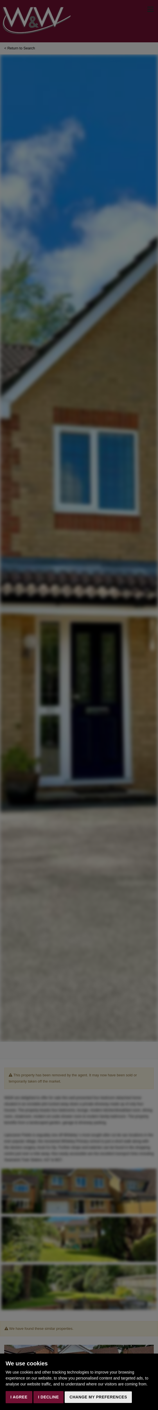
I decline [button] (48, 1397)
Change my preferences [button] (98, 1397)
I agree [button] (19, 1397)
